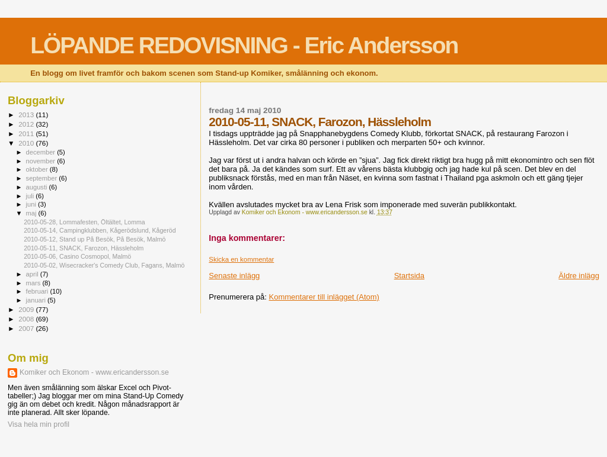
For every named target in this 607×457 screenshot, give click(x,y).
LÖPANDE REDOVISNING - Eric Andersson (244, 45)
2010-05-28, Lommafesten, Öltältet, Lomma (84, 222)
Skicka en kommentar (241, 259)
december (41, 152)
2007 (27, 328)
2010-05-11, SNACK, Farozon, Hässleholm (83, 248)
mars (34, 283)
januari (37, 300)
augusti (37, 187)
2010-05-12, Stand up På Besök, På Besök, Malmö (94, 239)
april (33, 274)
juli (31, 195)
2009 (27, 309)
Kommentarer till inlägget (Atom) (324, 296)
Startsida (409, 275)
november (41, 161)
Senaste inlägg (234, 275)
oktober (38, 169)
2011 (27, 133)
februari (38, 291)
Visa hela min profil (38, 424)
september (42, 178)
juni (32, 204)
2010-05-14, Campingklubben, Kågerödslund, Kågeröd (99, 230)
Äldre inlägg (578, 275)
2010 (27, 143)
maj (32, 213)
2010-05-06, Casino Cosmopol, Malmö (77, 256)
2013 (27, 114)
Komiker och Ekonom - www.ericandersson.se (94, 372)
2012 (27, 124)
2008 (27, 319)
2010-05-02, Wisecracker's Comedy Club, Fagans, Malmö (104, 265)
